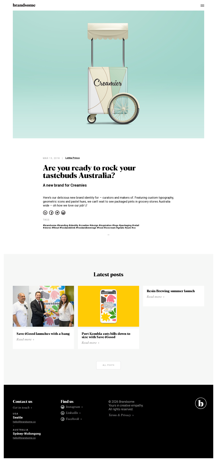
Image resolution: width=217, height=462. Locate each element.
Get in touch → (22, 407)
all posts (108, 365)
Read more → (25, 339)
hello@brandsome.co (24, 422)
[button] (201, 5)
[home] (24, 5)
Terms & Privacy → (121, 415)
